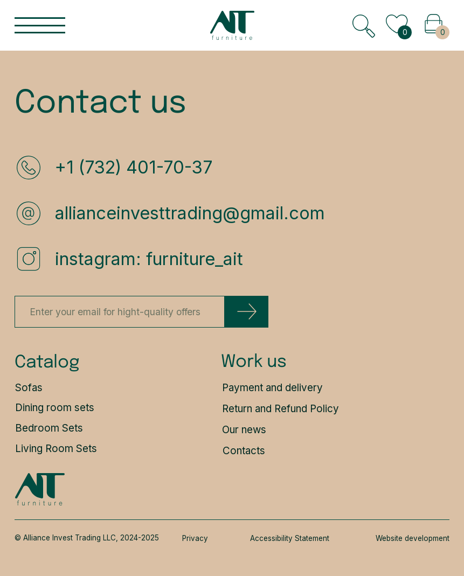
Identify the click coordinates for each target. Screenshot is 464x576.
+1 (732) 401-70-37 (133, 167)
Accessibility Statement (289, 538)
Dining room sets (54, 407)
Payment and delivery (272, 387)
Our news (244, 430)
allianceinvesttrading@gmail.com (190, 213)
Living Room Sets (56, 448)
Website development (412, 538)
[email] (120, 312)
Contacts (244, 451)
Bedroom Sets (49, 428)
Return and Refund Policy (280, 408)
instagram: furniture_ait (149, 258)
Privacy (195, 538)
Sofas (29, 387)
